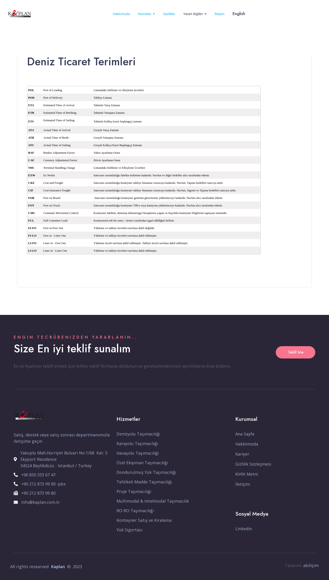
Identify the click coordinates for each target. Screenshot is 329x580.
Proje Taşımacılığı (134, 491)
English (239, 14)
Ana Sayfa (244, 434)
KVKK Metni (246, 474)
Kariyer (242, 454)
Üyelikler (169, 14)
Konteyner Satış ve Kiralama (144, 520)
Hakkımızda (121, 14)
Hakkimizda (246, 444)
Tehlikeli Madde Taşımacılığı (144, 482)
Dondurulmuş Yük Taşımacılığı (146, 472)
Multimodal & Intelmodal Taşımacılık (153, 501)
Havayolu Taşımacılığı (138, 453)
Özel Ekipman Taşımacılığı (142, 462)
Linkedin (243, 528)
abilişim (311, 565)
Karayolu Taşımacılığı (137, 443)
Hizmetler (144, 14)
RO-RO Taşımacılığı (135, 510)
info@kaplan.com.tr (40, 502)
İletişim (220, 14)
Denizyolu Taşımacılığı (138, 434)
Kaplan (58, 566)
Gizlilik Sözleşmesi (253, 464)
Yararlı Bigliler (193, 14)
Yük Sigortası (129, 530)
